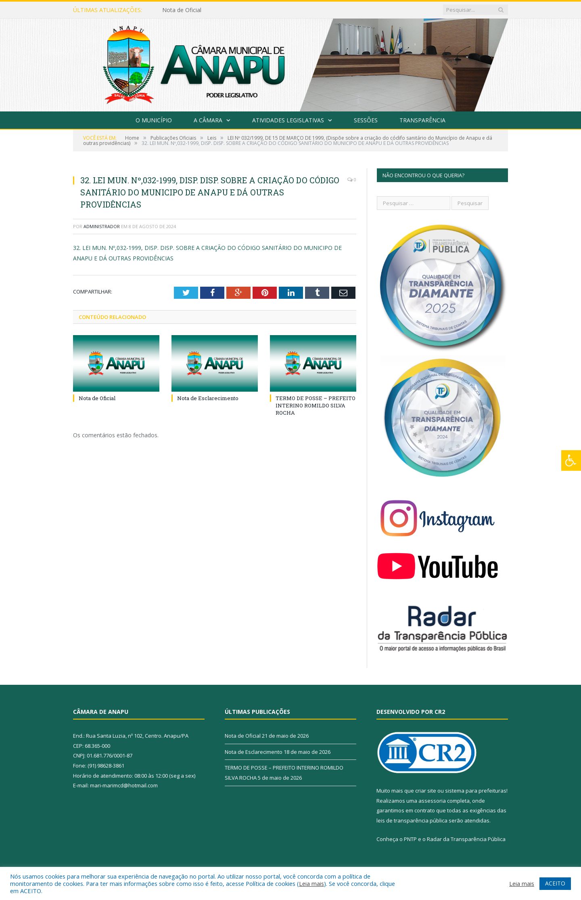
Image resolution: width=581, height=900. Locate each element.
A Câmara (208, 120)
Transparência (422, 120)
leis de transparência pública (411, 820)
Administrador (102, 226)
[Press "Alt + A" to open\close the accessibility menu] (571, 460)
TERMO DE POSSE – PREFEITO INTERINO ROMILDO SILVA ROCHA (315, 405)
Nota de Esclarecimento (207, 398)
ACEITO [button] (555, 883)
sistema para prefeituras (475, 790)
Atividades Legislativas (288, 120)
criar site (425, 790)
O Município (154, 120)
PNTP (410, 839)
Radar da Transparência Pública (466, 839)
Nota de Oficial (181, 10)
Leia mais (311, 883)
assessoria (432, 800)
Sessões (366, 120)
